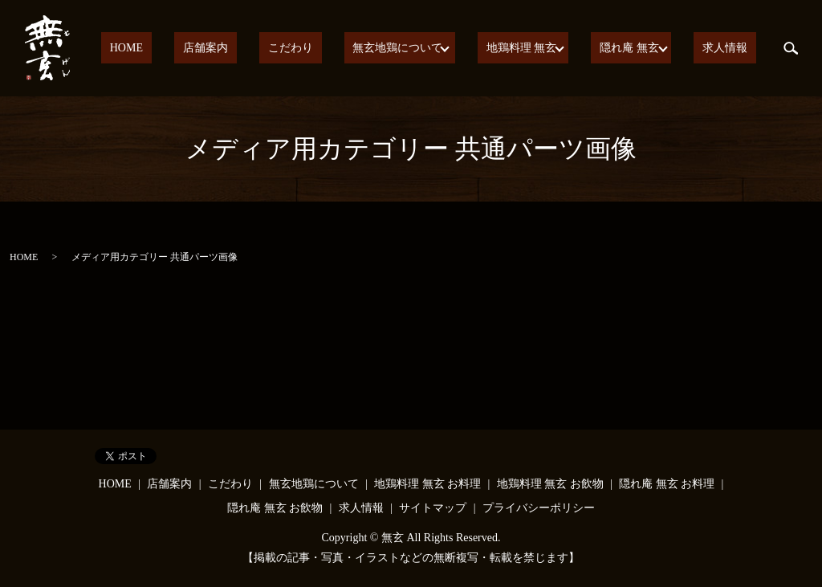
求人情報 (733, 49)
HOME (203, 49)
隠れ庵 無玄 (643, 49)
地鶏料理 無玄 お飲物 (550, 484)
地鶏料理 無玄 (541, 49)
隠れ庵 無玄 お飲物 (275, 508)
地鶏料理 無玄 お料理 (427, 484)
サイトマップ (432, 508)
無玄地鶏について (422, 49)
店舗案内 (264, 49)
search (791, 48)
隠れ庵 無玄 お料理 (666, 484)
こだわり (332, 49)
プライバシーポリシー (538, 508)
